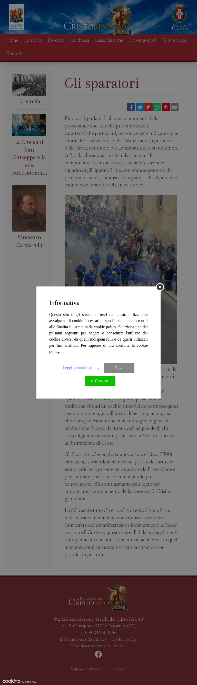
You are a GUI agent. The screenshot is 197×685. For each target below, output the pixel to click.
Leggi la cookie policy (81, 367)
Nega (119, 367)
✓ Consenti (100, 381)
